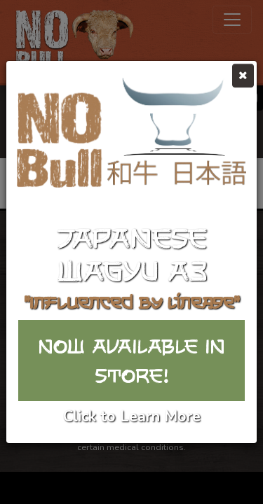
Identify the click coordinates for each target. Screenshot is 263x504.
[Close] (243, 76)
